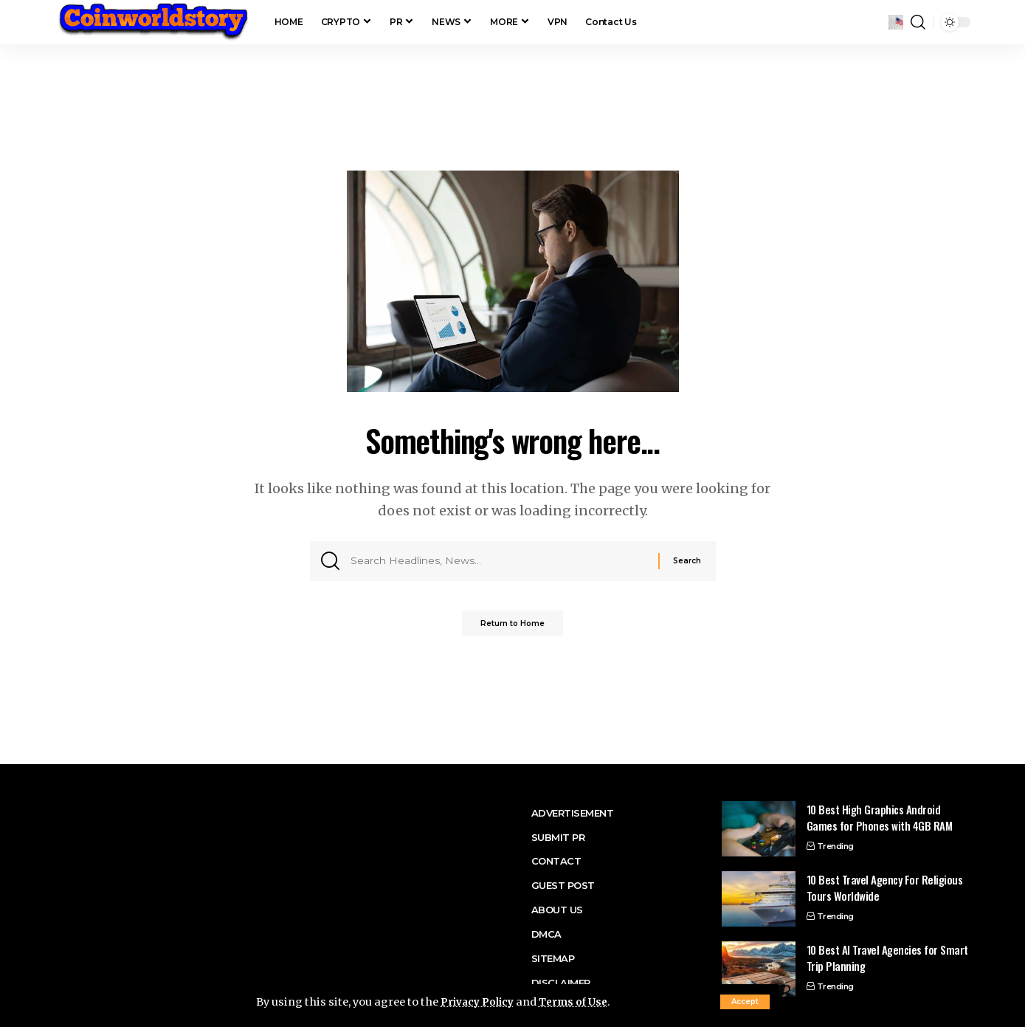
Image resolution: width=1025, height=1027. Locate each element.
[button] (745, 1002)
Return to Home (512, 629)
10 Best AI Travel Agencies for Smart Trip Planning (887, 958)
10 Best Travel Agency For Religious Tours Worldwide (885, 887)
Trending (835, 846)
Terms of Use (581, 1002)
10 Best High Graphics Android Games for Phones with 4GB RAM (880, 817)
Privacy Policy (480, 1002)
